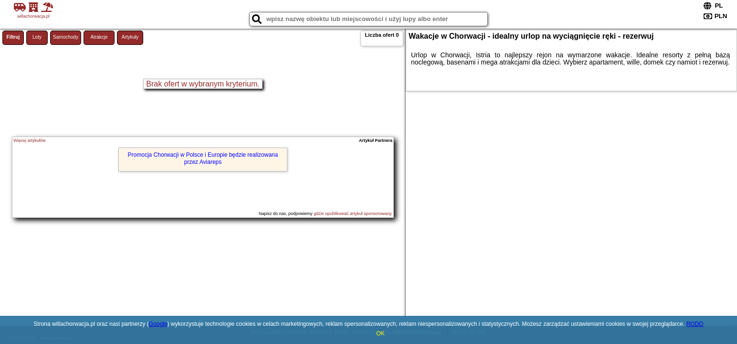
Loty (37, 37)
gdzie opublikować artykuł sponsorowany (352, 213)
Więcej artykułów (29, 140)
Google (158, 324)
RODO (695, 324)
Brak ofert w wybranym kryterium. (202, 84)
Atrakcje (98, 37)
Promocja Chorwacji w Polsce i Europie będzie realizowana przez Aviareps (203, 158)
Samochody (65, 37)
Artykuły (130, 37)
